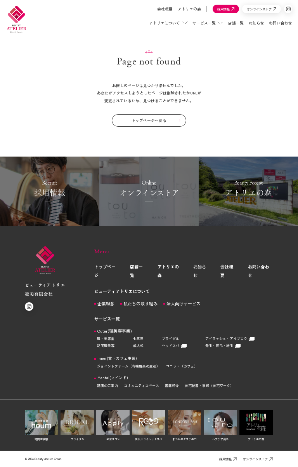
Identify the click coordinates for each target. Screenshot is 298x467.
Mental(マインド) (112, 378)
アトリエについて (163, 27)
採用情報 (228, 459)
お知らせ (251, 27)
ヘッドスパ (174, 345)
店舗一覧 (231, 27)
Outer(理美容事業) (114, 331)
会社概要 (160, 13)
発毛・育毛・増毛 (223, 345)
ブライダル (170, 338)
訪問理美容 (105, 345)
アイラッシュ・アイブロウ (230, 338)
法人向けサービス (183, 303)
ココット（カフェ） (182, 366)
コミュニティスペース (141, 385)
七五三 (138, 338)
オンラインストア (258, 459)
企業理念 (105, 303)
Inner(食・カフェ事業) (117, 359)
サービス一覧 (203, 27)
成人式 (138, 345)
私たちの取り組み (140, 303)
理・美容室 (105, 338)
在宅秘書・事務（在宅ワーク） (209, 385)
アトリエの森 (184, 13)
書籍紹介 (172, 385)
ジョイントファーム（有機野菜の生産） (128, 366)
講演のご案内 (107, 385)
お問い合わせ (276, 27)
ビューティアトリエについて (122, 291)
